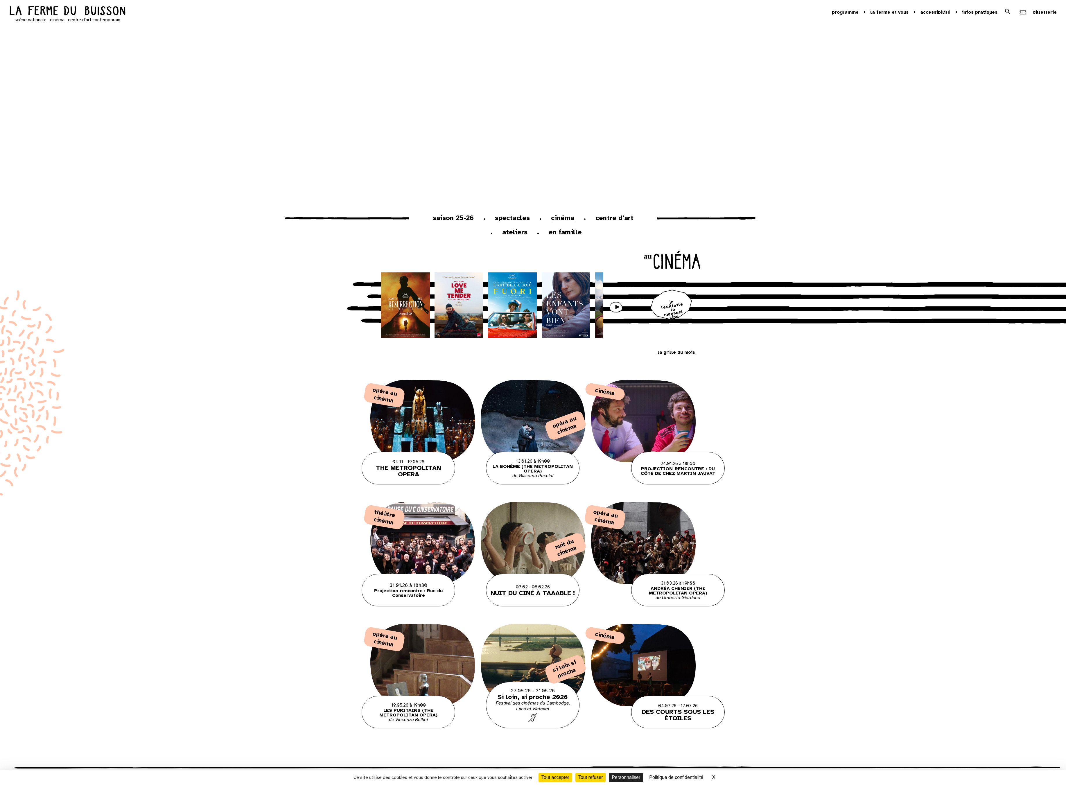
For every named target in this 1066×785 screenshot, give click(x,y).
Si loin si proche (564, 669)
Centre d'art (614, 218)
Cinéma (562, 218)
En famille (565, 232)
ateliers (514, 232)
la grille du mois (676, 352)
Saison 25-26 (453, 218)
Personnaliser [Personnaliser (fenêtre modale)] (626, 777)
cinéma (57, 20)
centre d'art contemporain (94, 20)
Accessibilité (935, 12)
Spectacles (512, 218)
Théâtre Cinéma (384, 517)
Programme (845, 12)
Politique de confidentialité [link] (676, 777)
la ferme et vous (889, 12)
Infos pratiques (979, 12)
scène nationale (30, 20)
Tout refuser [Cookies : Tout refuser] (590, 777)
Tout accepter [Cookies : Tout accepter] (555, 777)
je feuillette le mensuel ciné (672, 309)
